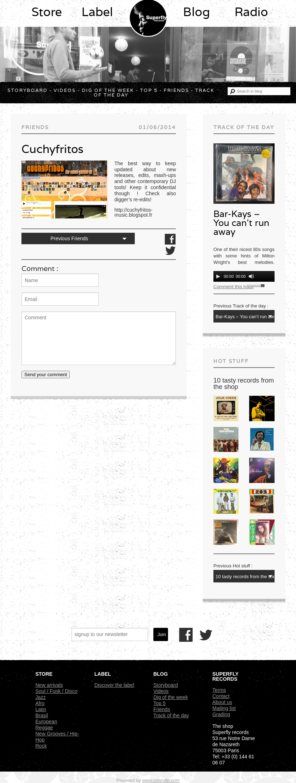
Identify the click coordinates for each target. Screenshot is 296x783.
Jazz (40, 697)
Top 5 (149, 90)
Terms (219, 690)
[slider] (257, 285)
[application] (244, 276)
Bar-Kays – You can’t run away (241, 222)
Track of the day (171, 715)
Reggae (44, 727)
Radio (251, 12)
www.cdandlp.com (161, 780)
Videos (65, 90)
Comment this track (233, 286)
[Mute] (251, 276)
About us (222, 702)
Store (46, 12)
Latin (40, 709)
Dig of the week (108, 90)
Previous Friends (69, 238)
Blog (196, 12)
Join (161, 634)
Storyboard (28, 90)
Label (97, 12)
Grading (221, 714)
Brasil (41, 715)
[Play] (218, 276)
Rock (41, 746)
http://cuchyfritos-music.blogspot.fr (133, 212)
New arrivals (49, 685)
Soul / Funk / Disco (56, 691)
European (46, 721)
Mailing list (224, 708)
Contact (221, 696)
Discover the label (114, 685)
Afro (40, 703)
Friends (176, 90)
